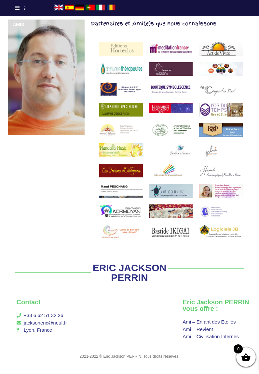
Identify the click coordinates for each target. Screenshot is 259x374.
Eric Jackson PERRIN (122, 356)
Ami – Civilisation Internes (211, 336)
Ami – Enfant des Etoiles (209, 322)
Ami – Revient (198, 329)
